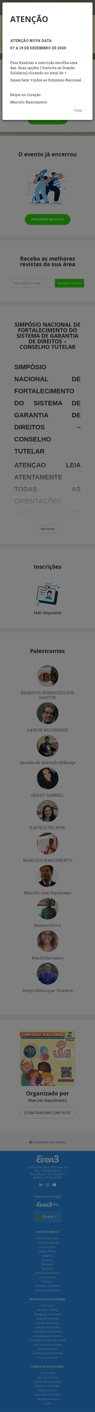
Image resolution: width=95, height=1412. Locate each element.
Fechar (78, 110)
